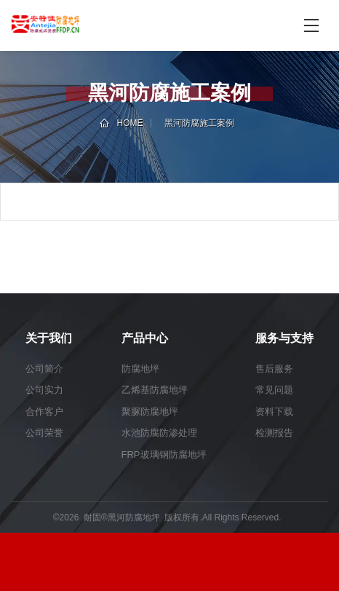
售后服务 (274, 368)
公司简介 (44, 368)
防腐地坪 (140, 368)
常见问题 (274, 389)
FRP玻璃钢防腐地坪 (164, 454)
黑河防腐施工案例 (199, 123)
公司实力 (44, 389)
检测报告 (274, 432)
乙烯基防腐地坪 (154, 389)
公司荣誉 (44, 432)
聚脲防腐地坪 (149, 411)
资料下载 (274, 411)
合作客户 (44, 411)
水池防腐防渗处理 (159, 432)
